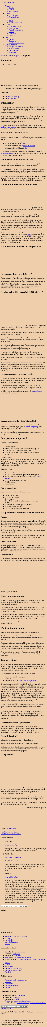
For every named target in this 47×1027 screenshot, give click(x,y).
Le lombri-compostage (12, 96)
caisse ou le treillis (29, 146)
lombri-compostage (7, 153)
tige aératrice (37, 391)
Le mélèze (21, 952)
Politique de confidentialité (14, 968)
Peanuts (7, 957)
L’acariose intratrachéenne (22, 957)
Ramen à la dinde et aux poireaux (16, 936)
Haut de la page (6, 1008)
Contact (7, 964)
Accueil (3, 55)
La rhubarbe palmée (11, 942)
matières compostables (8, 127)
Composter (16, 55)
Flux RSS (8, 972)
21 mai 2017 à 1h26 (11, 845)
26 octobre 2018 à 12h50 (13, 857)
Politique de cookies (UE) (13, 970)
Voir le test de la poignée (27, 680)
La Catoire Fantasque (8, 2)
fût (26, 148)
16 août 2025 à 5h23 (11, 877)
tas (25, 143)
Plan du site (9, 966)
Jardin (10, 55)
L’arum (7, 944)
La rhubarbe (9, 940)
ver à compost (11, 98)
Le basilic (8, 938)
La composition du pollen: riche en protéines (31, 959)
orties (29, 235)
